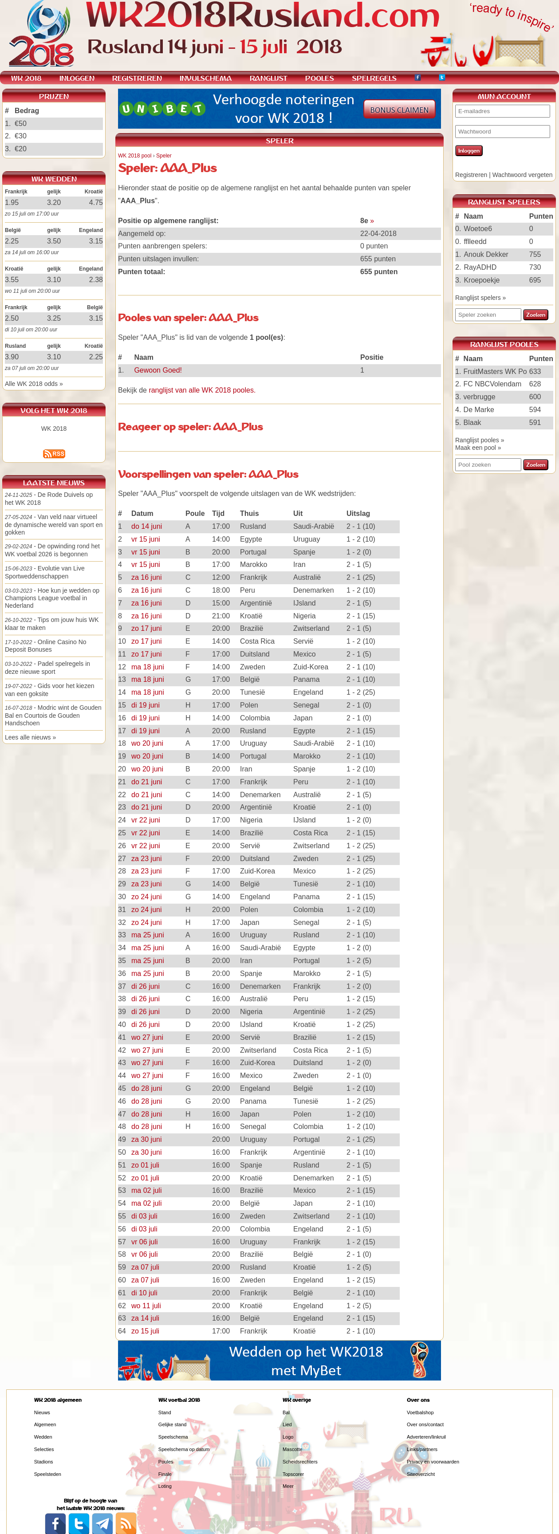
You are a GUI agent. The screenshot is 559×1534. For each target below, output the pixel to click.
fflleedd (475, 241)
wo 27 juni (147, 1037)
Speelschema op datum (184, 1449)
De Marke (479, 409)
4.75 (96, 202)
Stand (164, 1412)
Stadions (43, 1461)
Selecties (44, 1449)
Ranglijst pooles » (479, 440)
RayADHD (480, 267)
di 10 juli (144, 1293)
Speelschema (173, 1437)
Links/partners (422, 1449)
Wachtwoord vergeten (522, 174)
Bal (286, 1412)
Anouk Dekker (486, 254)
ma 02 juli (146, 1190)
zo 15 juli (145, 1331)
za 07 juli (145, 1267)
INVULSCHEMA (206, 78)
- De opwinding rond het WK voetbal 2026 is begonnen (52, 550)
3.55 (12, 279)
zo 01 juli (145, 1165)
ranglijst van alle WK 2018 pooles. (202, 390)
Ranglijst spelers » (480, 297)
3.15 (96, 241)
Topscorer (293, 1474)
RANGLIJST (268, 78)
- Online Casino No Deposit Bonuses (46, 645)
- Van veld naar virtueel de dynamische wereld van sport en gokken (53, 524)
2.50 (12, 318)
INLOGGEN (76, 78)
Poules (165, 1461)
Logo (288, 1437)
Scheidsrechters (300, 1461)
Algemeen (45, 1424)
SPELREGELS (374, 78)
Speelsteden (47, 1474)
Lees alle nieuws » (30, 737)
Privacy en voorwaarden (433, 1461)
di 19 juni (145, 705)
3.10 (54, 279)
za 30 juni (146, 1139)
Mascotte (293, 1449)
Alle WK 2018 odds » (34, 383)
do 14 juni (146, 526)
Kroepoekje (482, 280)
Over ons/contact (425, 1424)
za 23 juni (146, 858)
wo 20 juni (147, 743)
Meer (288, 1486)
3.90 (12, 357)
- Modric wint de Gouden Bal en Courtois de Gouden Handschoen (53, 715)
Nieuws (42, 1412)
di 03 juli (144, 1216)
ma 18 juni (147, 667)
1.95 (12, 202)
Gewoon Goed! (158, 370)
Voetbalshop (420, 1412)
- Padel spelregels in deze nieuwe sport (47, 667)
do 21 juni (146, 782)
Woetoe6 (478, 228)
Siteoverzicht (421, 1474)
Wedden (43, 1437)
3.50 (54, 241)
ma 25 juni (147, 935)
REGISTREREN (137, 78)
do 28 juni (146, 1088)
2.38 (96, 279)
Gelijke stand (172, 1424)
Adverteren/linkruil (426, 1437)
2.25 (12, 241)
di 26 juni (145, 986)
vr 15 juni (145, 539)
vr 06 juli (144, 1242)
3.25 (54, 318)
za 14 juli (145, 1318)
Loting (165, 1486)
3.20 (54, 202)
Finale (165, 1474)
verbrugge (480, 397)
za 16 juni (146, 577)
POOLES (319, 78)
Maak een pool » (478, 447)
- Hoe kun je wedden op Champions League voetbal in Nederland (52, 598)
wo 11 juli (146, 1306)
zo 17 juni (146, 628)
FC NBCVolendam (493, 384)
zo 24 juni (146, 897)
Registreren (471, 174)
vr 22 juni (145, 820)
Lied (287, 1424)
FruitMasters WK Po (495, 371)
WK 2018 (54, 428)
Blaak (472, 422)
